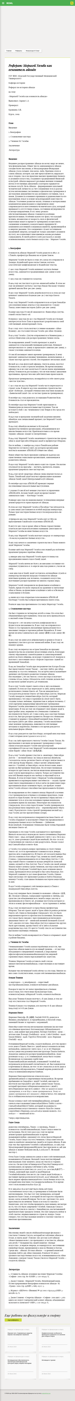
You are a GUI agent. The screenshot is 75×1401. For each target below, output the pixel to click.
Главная (8, 51)
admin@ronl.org (46, 1393)
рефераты (18, 51)
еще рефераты (13, 1320)
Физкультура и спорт (32, 51)
